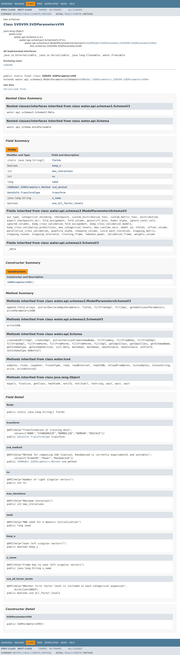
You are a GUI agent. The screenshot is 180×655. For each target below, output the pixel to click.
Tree (39, 4)
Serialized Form (15, 89)
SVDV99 (8, 65)
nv (53, 176)
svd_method (59, 187)
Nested (17, 14)
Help (72, 4)
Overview (6, 4)
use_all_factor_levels (67, 203)
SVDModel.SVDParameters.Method (28, 187)
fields (56, 160)
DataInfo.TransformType (23, 192)
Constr (35, 14)
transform (58, 192)
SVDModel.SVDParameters (103, 43)
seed (55, 181)
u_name (56, 198)
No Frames (55, 10)
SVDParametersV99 (19, 282)
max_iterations (62, 171)
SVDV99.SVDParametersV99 (137, 43)
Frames (43, 10)
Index (64, 4)
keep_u (56, 165)
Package (19, 4)
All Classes (75, 10)
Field (26, 14)
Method (47, 14)
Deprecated (51, 4)
